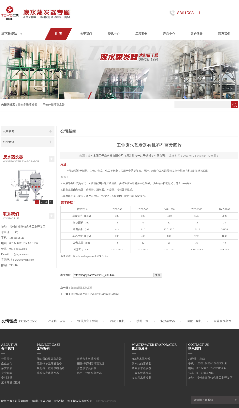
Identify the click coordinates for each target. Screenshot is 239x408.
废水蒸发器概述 (11, 382)
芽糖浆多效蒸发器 (88, 358)
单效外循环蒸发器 (54, 104)
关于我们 (86, 33)
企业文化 (6, 363)
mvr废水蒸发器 (141, 358)
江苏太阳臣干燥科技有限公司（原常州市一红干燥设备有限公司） (128, 155)
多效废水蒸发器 (141, 377)
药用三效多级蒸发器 (89, 373)
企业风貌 (6, 373)
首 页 (58, 33)
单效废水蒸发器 (141, 368)
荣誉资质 (6, 368)
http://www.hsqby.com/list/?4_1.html (90, 256)
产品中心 (169, 33)
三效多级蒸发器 (27, 104)
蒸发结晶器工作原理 (81, 287)
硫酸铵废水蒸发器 (48, 373)
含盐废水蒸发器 (86, 368)
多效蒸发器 (167, 321)
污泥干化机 (117, 321)
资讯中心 (114, 33)
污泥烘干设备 (57, 321)
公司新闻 (8, 131)
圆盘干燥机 (194, 321)
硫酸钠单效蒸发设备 (49, 363)
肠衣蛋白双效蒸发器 (49, 358)
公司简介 (6, 358)
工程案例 (141, 33)
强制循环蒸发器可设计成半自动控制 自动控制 (95, 294)
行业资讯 (8, 142)
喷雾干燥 (142, 321)
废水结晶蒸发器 (141, 363)
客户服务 (196, 33)
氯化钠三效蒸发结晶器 (51, 368)
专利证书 (6, 377)
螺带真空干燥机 (87, 321)
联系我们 (224, 33)
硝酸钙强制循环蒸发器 (91, 363)
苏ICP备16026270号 (106, 401)
